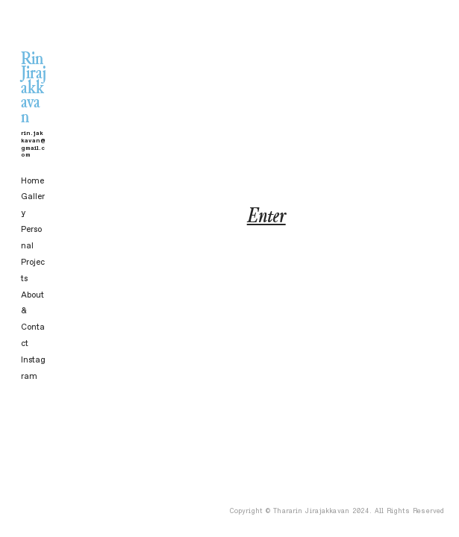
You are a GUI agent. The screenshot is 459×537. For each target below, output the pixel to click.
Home (33, 181)
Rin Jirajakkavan (33, 76)
